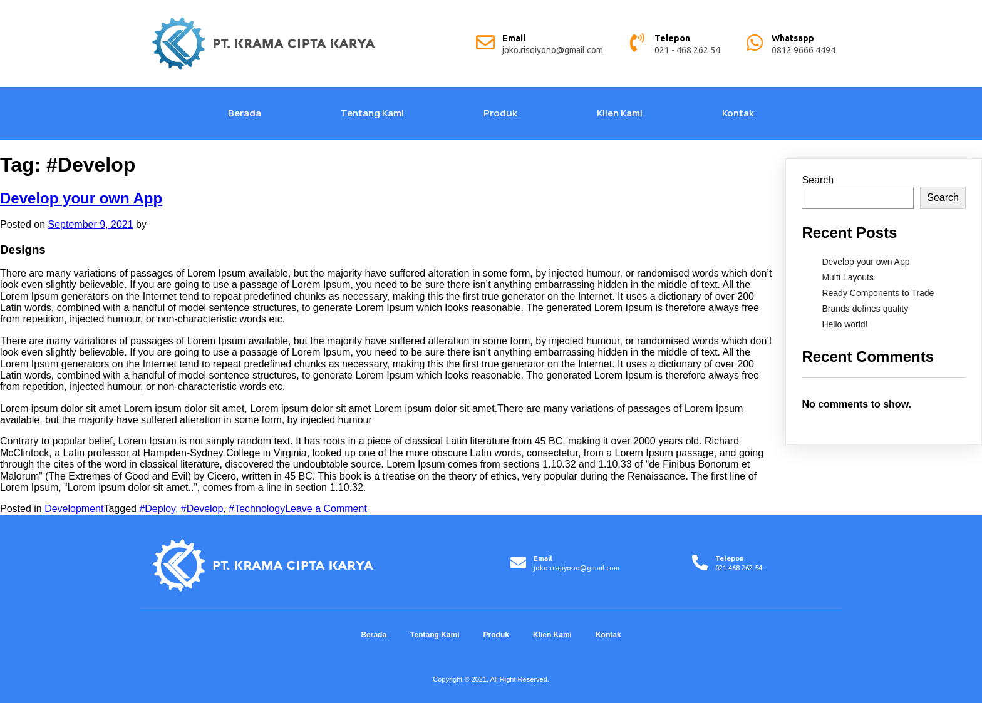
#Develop (202, 508)
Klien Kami (620, 113)
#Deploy (157, 508)
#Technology (257, 508)
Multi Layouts (847, 277)
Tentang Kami (372, 113)
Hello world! (844, 324)
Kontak (738, 113)
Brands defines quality (865, 309)
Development (73, 508)
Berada (244, 113)
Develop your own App (81, 198)
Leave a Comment (326, 508)
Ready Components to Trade (878, 293)
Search (818, 180)
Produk (500, 113)
